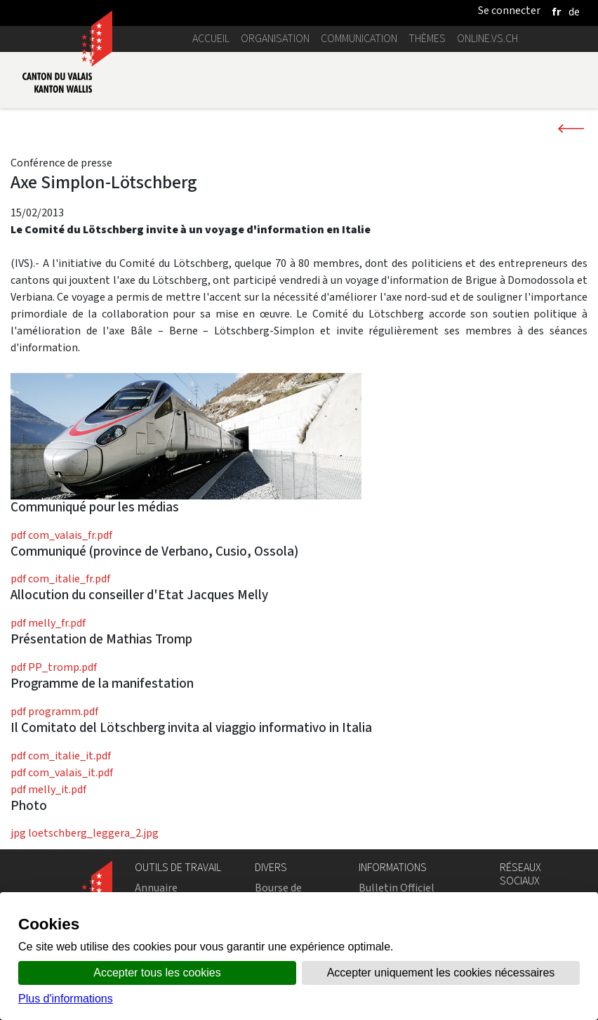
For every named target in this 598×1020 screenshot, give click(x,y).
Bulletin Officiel (396, 887)
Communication (359, 38)
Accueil (211, 38)
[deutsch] (574, 11)
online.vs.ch (487, 38)
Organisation (275, 38)
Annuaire (156, 887)
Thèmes (427, 38)
